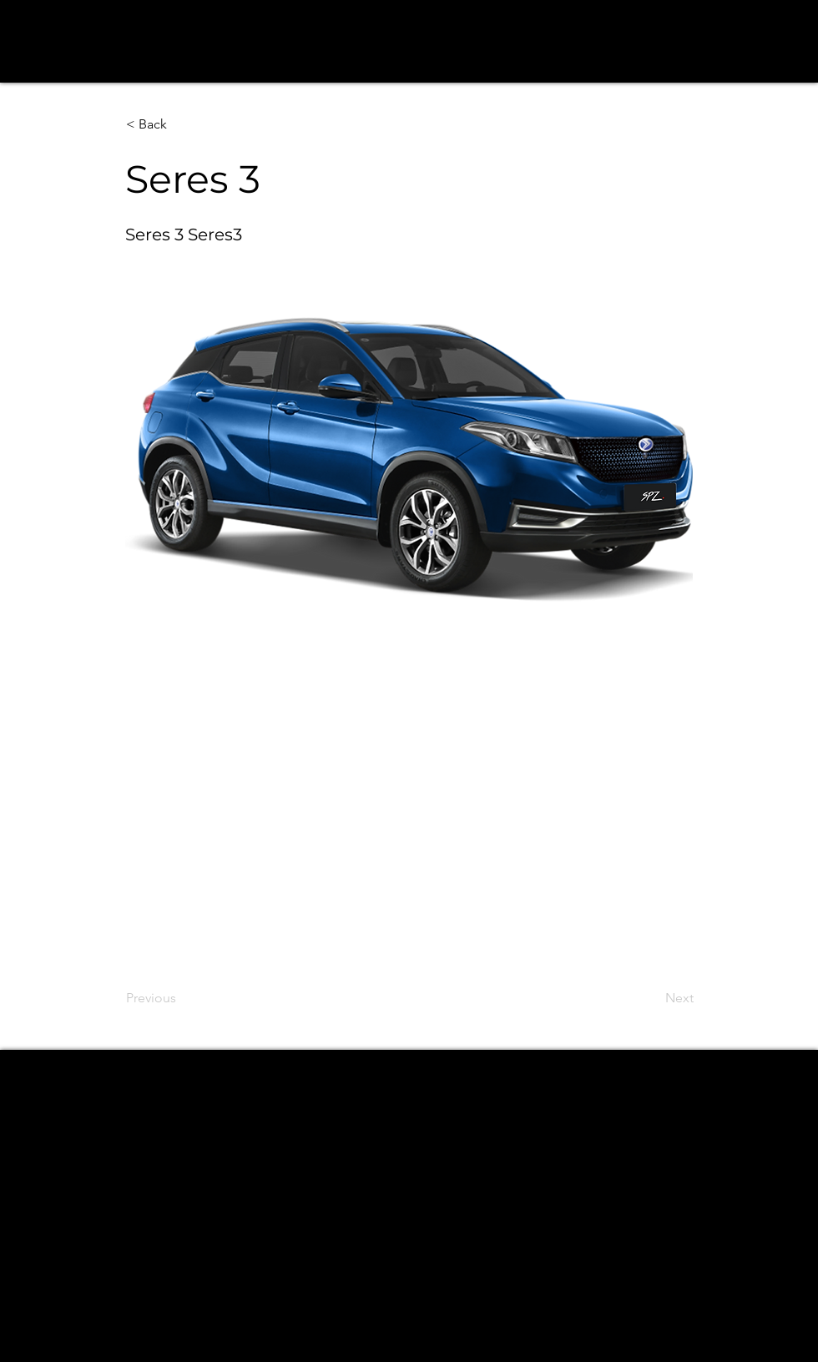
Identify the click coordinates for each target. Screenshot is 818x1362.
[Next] (652, 998)
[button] (181, 124)
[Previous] (181, 998)
